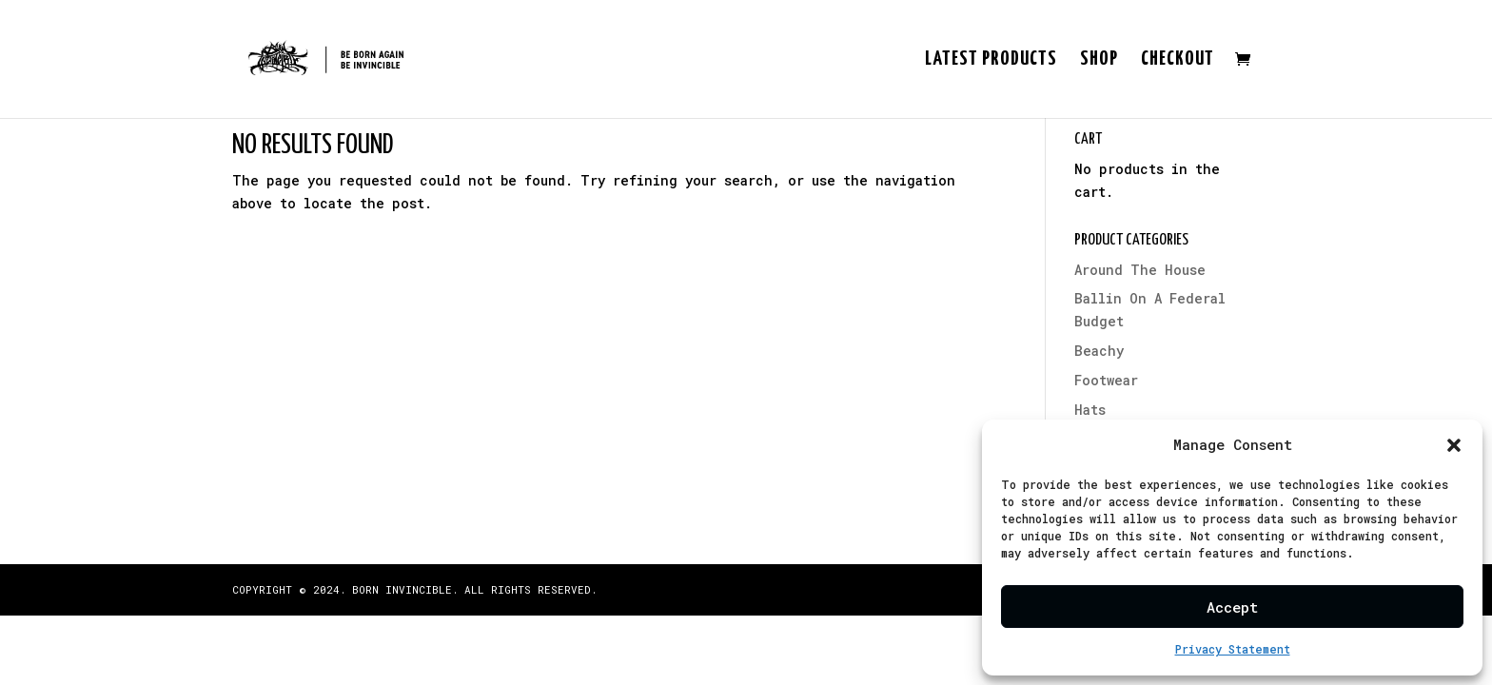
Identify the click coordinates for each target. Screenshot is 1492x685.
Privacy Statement (1232, 648)
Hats (1090, 410)
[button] (1453, 445)
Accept (1232, 606)
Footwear (1106, 380)
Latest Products (991, 60)
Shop (1099, 60)
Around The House (1140, 270)
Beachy (1099, 351)
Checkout (1177, 60)
